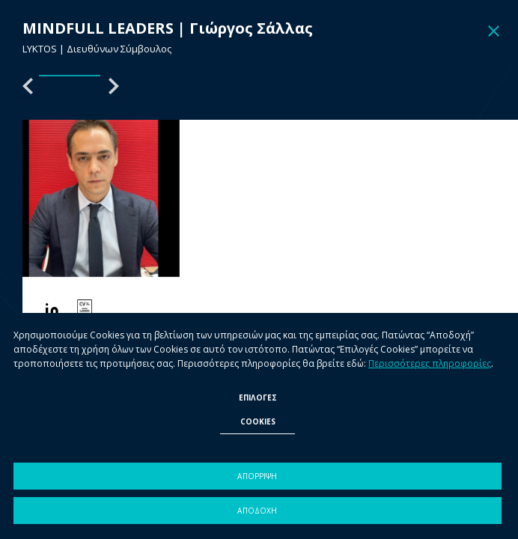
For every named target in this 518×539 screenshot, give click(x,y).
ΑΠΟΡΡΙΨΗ (257, 476)
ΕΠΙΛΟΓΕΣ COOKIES (258, 409)
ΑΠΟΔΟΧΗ (257, 510)
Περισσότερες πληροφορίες (429, 363)
